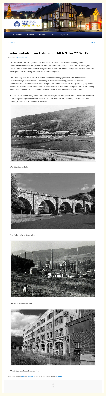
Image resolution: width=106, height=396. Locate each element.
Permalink (59, 376)
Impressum (64, 35)
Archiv (52, 35)
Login (53, 386)
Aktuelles (42, 35)
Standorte (30, 35)
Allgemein (30, 376)
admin (23, 376)
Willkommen (17, 35)
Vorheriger (12, 42)
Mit (53, 384)
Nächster (94, 42)
